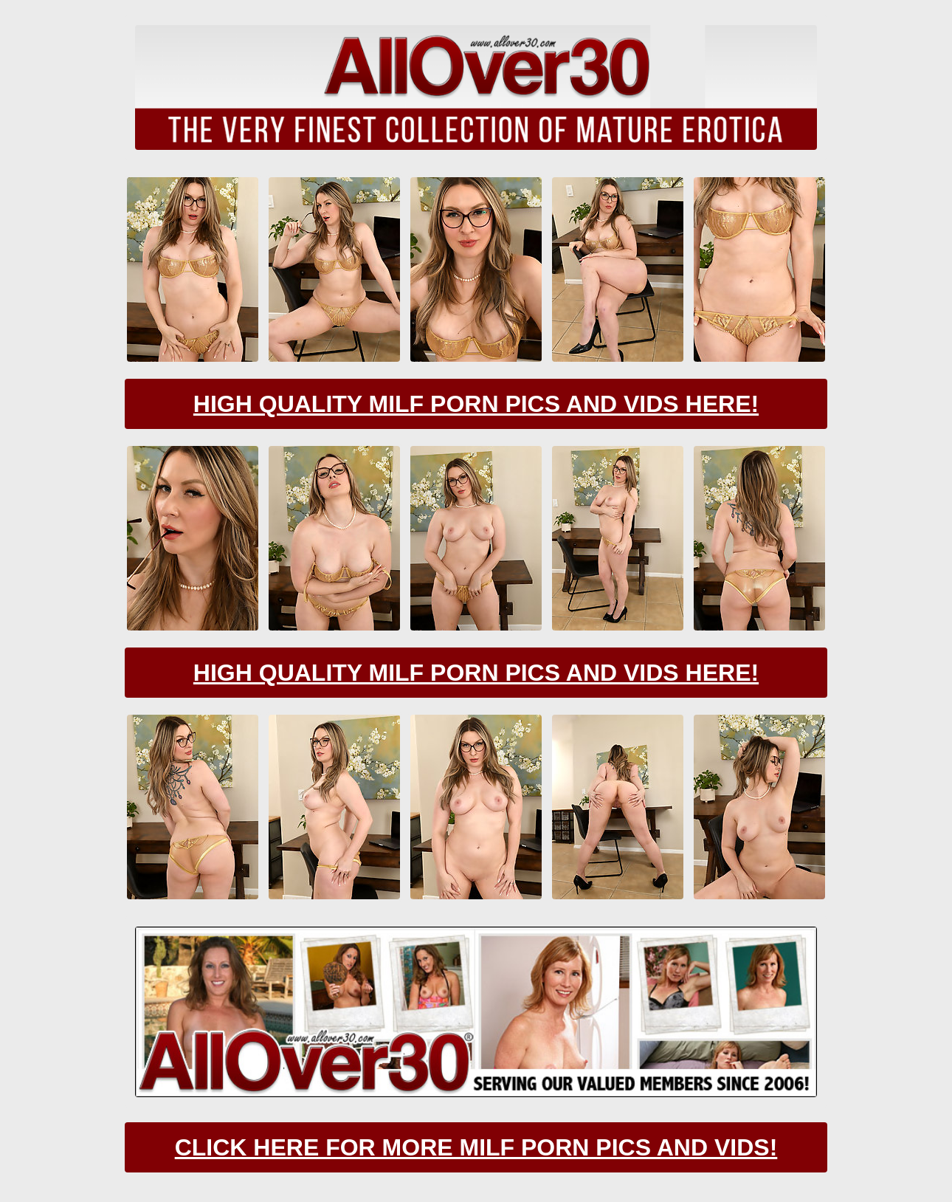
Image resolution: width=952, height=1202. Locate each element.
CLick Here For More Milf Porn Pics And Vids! (476, 1147)
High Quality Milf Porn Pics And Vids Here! (476, 404)
